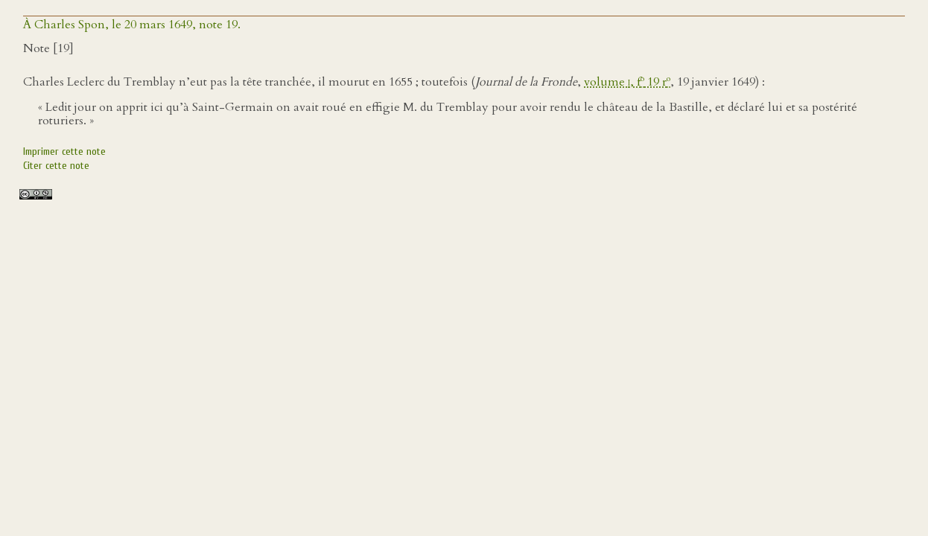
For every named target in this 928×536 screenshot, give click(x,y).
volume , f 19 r (627, 82)
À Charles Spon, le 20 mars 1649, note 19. (132, 24)
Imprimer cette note (64, 151)
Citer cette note (56, 165)
